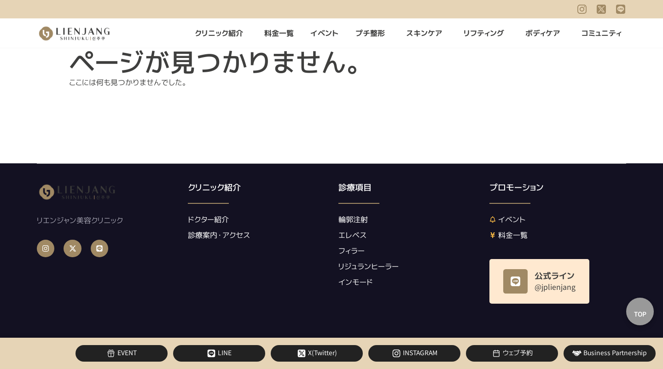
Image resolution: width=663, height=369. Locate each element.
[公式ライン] (515, 281)
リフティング (486, 33)
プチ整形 (372, 33)
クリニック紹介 (221, 33)
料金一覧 (279, 33)
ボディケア (545, 33)
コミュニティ (604, 33)
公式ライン (555, 276)
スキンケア (426, 33)
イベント (324, 33)
